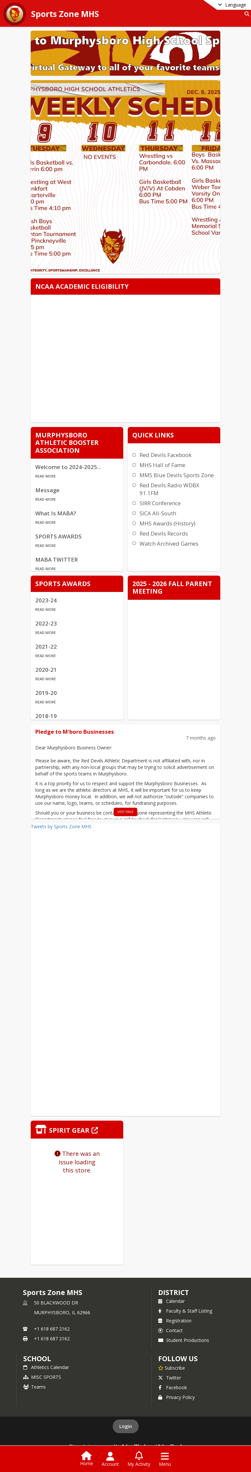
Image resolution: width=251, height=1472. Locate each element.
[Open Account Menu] (110, 1459)
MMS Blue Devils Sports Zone (177, 475)
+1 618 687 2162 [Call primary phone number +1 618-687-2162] (52, 1329)
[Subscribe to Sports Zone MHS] (171, 1367)
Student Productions (183, 1340)
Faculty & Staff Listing (185, 1311)
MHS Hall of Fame (162, 465)
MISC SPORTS (42, 1377)
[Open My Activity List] (138, 1459)
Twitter (169, 1378)
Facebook (172, 1387)
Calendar (171, 1301)
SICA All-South (158, 513)
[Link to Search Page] (245, 14)
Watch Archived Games (169, 543)
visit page (125, 812)
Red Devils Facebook (166, 455)
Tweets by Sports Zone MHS (61, 826)
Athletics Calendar (46, 1367)
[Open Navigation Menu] (165, 1459)
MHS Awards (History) (167, 523)
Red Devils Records (164, 533)
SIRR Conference (160, 503)
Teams (34, 1387)
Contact (170, 1330)
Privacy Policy (176, 1397)
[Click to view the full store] (77, 1130)
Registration (175, 1320)
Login (125, 1426)
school (37, 1358)
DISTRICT (173, 1292)
